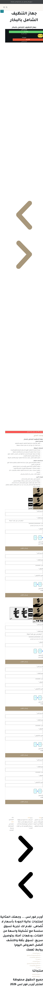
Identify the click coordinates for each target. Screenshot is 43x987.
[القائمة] (4, 7)
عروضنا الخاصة (36, 974)
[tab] (38, 498)
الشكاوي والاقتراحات (35, 957)
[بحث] (6, 7)
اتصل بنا (38, 959)
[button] (24, 216)
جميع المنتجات (36, 953)
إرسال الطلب (24, 548)
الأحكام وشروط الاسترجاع (33, 955)
